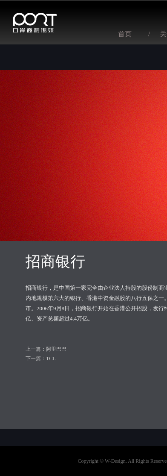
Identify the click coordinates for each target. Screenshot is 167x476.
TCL (51, 358)
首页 (125, 34)
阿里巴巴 (56, 349)
